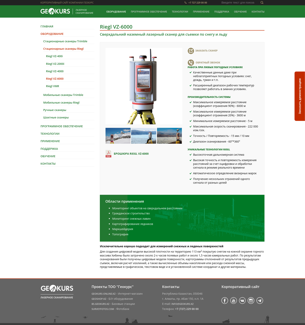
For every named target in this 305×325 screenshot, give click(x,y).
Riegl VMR (52, 86)
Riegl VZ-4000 (55, 71)
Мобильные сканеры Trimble (63, 95)
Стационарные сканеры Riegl (63, 49)
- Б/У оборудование (112, 299)
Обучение (240, 11)
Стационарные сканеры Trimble (65, 41)
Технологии (180, 11)
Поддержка (221, 11)
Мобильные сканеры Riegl (61, 102)
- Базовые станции (113, 304)
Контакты (258, 11)
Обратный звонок (208, 62)
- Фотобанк (110, 309)
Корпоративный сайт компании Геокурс (67, 2)
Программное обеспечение (149, 11)
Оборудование (116, 11)
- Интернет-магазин (117, 293)
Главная (47, 26)
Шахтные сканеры (56, 117)
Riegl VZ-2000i (55, 64)
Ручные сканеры (54, 110)
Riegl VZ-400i (54, 56)
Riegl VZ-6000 (55, 78)
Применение (201, 11)
